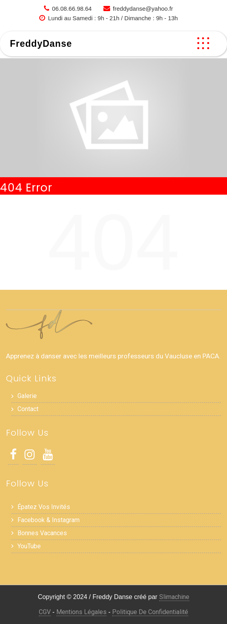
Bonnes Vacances (42, 533)
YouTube (29, 546)
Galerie (27, 396)
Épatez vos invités (43, 507)
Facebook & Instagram (48, 520)
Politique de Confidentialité (150, 612)
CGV (45, 612)
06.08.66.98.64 (72, 8)
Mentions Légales (81, 612)
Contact (27, 409)
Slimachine (174, 597)
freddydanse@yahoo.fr (143, 8)
